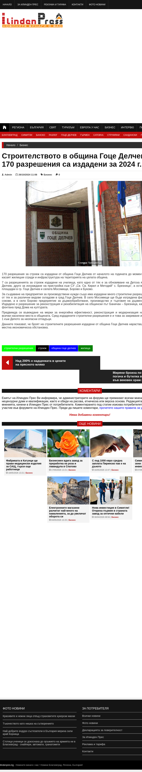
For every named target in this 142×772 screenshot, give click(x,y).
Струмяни (113, 135)
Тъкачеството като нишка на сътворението (28, 723)
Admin (7, 174)
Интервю (127, 127)
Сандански (130, 135)
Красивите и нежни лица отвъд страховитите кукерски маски (39, 716)
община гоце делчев (63, 348)
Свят (52, 127)
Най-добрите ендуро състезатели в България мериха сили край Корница (38, 732)
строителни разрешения (18, 348)
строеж (42, 348)
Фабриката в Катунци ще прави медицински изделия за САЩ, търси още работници (23, 451)
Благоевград (9, 135)
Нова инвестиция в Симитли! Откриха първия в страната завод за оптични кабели (110, 497)
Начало (7, 4)
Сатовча (98, 135)
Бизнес (110, 127)
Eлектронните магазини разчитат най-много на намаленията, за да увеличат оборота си (67, 498)
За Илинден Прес (27, 4)
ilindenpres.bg (7, 767)
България (37, 127)
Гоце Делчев (68, 135)
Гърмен (85, 135)
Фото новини (97, 4)
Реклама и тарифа (55, 4)
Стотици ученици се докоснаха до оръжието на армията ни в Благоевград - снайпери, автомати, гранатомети (39, 743)
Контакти (77, 4)
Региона (18, 127)
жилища (85, 348)
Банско (40, 135)
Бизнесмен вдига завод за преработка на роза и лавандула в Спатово (65, 449)
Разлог (53, 135)
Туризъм (68, 127)
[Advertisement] (124, 66)
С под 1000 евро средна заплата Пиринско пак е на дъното (109, 449)
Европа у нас (89, 127)
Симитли (26, 135)
